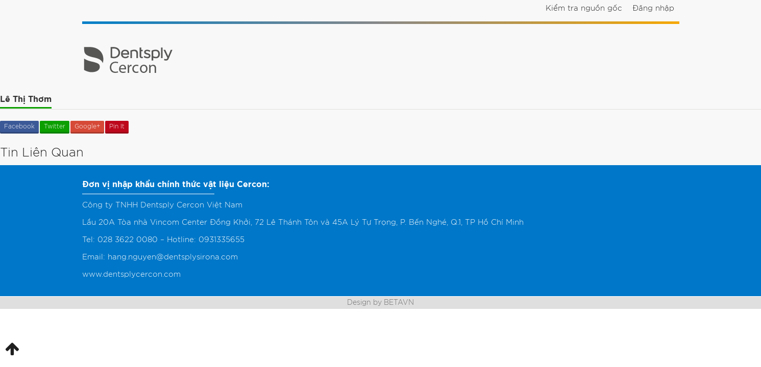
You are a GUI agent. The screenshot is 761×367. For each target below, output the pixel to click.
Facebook (19, 126)
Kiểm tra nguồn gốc (584, 8)
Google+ (87, 126)
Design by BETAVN (380, 302)
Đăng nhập (653, 8)
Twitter (54, 126)
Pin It (117, 126)
